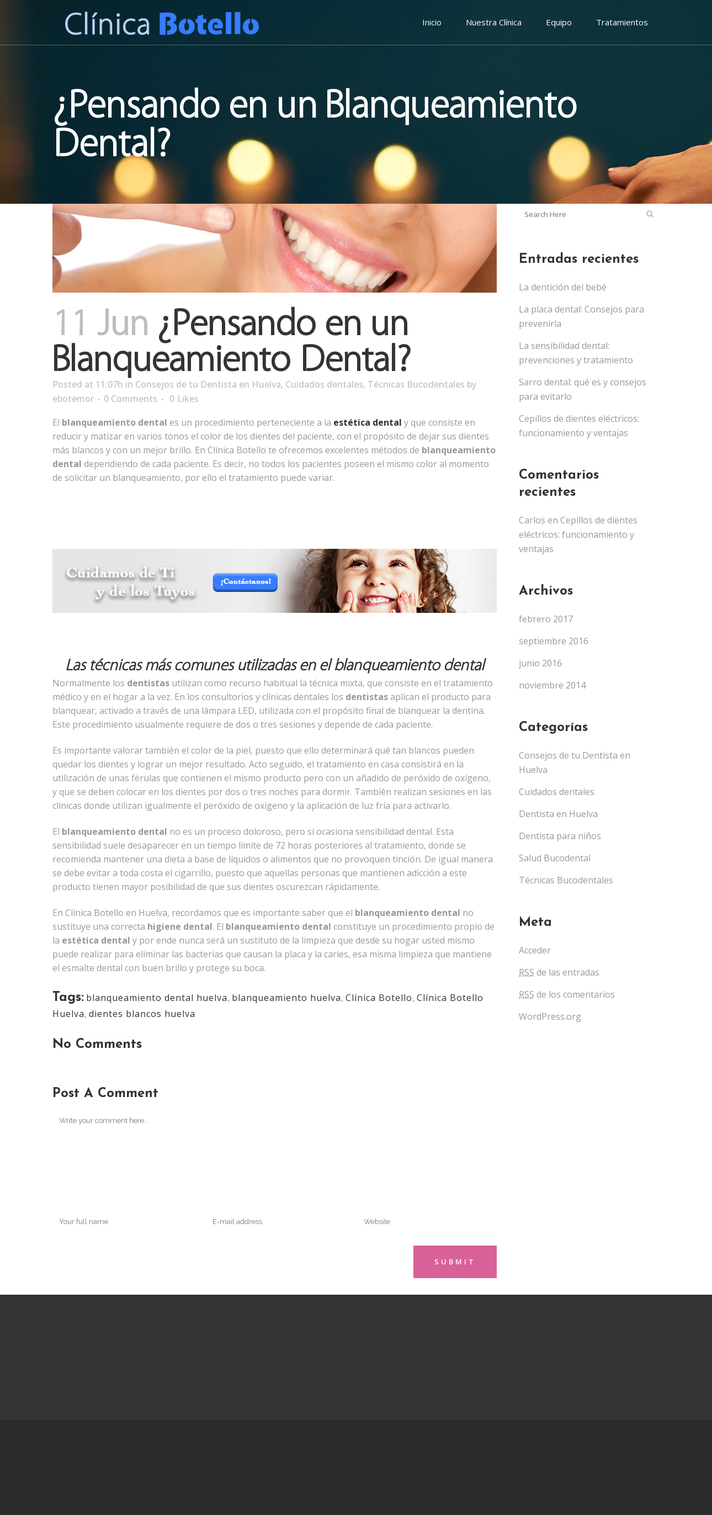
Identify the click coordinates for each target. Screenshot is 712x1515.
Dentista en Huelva (558, 814)
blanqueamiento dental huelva (156, 998)
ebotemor (73, 399)
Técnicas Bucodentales (416, 384)
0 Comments (130, 399)
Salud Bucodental (555, 858)
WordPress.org (550, 1016)
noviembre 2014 (552, 685)
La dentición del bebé (563, 287)
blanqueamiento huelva (286, 998)
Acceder (535, 950)
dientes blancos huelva (142, 1014)
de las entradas (559, 972)
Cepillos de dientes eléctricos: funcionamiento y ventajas (578, 534)
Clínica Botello (379, 998)
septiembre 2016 (553, 641)
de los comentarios (567, 994)
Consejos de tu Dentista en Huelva (208, 384)
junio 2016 (540, 663)
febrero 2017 (546, 619)
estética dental (367, 422)
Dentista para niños (560, 836)
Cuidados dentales (324, 384)
